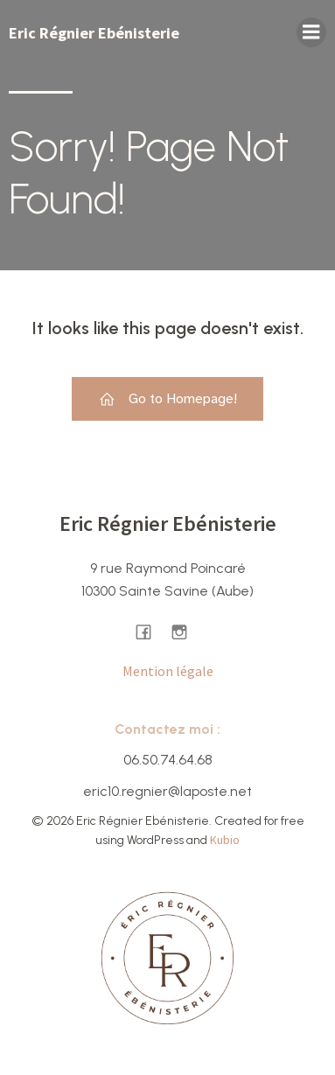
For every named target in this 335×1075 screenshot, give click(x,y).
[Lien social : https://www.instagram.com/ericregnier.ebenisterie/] (186, 631)
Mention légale (167, 671)
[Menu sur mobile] (311, 32)
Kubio (225, 840)
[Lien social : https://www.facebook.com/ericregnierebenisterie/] (150, 631)
